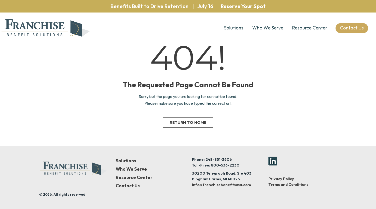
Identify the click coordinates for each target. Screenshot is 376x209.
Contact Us (128, 186)
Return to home (188, 122)
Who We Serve (267, 28)
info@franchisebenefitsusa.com (221, 184)
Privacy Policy (281, 178)
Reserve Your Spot (243, 6)
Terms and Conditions (288, 184)
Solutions (233, 28)
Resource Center (309, 28)
